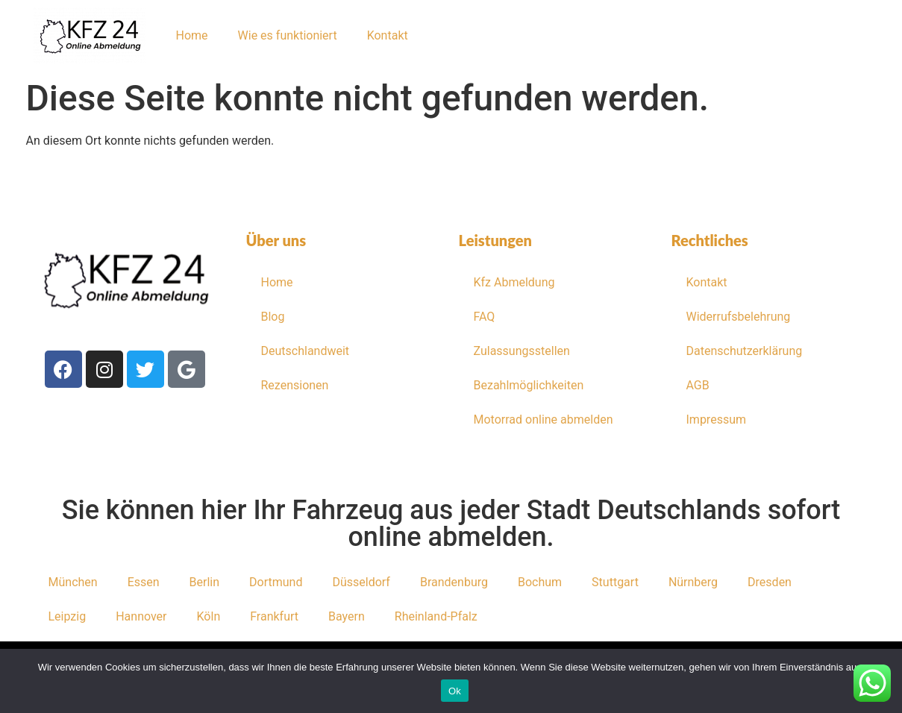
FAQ (484, 317)
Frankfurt (274, 616)
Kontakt (387, 35)
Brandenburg (454, 582)
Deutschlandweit (305, 351)
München (73, 582)
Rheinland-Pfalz (436, 616)
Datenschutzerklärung (744, 351)
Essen (144, 582)
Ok (454, 691)
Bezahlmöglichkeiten (529, 385)
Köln (209, 616)
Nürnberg (693, 582)
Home (192, 35)
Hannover (141, 616)
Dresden (770, 582)
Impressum (716, 419)
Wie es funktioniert (287, 35)
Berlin (205, 582)
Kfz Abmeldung (514, 282)
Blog (273, 317)
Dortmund (275, 582)
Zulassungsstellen (522, 351)
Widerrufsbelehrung (738, 317)
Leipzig (67, 616)
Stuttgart (615, 582)
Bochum (540, 582)
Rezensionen (295, 385)
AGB (698, 385)
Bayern (346, 616)
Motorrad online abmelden (543, 419)
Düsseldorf (360, 582)
